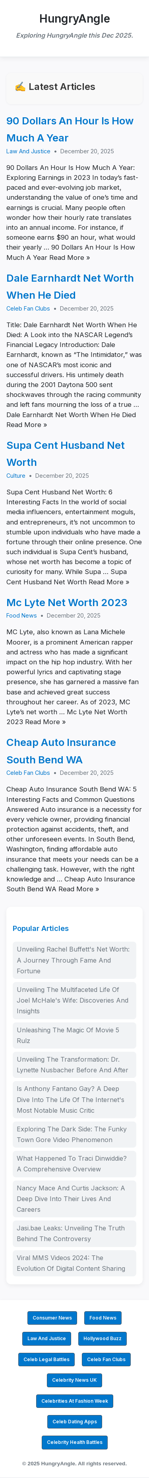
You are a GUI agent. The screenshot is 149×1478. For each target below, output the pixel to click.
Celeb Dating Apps (74, 1422)
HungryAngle (74, 18)
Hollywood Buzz (102, 1338)
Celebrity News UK (74, 1380)
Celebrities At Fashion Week (74, 1401)
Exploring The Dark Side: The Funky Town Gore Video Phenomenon (72, 1134)
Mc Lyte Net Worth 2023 (67, 602)
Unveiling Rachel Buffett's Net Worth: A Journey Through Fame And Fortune (73, 960)
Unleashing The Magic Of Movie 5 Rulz (68, 1035)
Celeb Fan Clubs (28, 308)
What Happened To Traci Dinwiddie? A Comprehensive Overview (72, 1163)
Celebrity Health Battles (75, 1442)
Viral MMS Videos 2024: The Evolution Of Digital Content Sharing (71, 1263)
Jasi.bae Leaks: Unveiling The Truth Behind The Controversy (71, 1233)
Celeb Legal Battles (46, 1359)
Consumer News (52, 1318)
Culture (15, 475)
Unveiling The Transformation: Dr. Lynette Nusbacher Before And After (72, 1064)
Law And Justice (28, 151)
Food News (21, 615)
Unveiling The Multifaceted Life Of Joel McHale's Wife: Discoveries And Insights (72, 1000)
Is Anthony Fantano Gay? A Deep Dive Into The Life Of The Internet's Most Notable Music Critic (70, 1099)
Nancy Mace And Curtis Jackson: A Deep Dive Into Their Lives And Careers (71, 1198)
